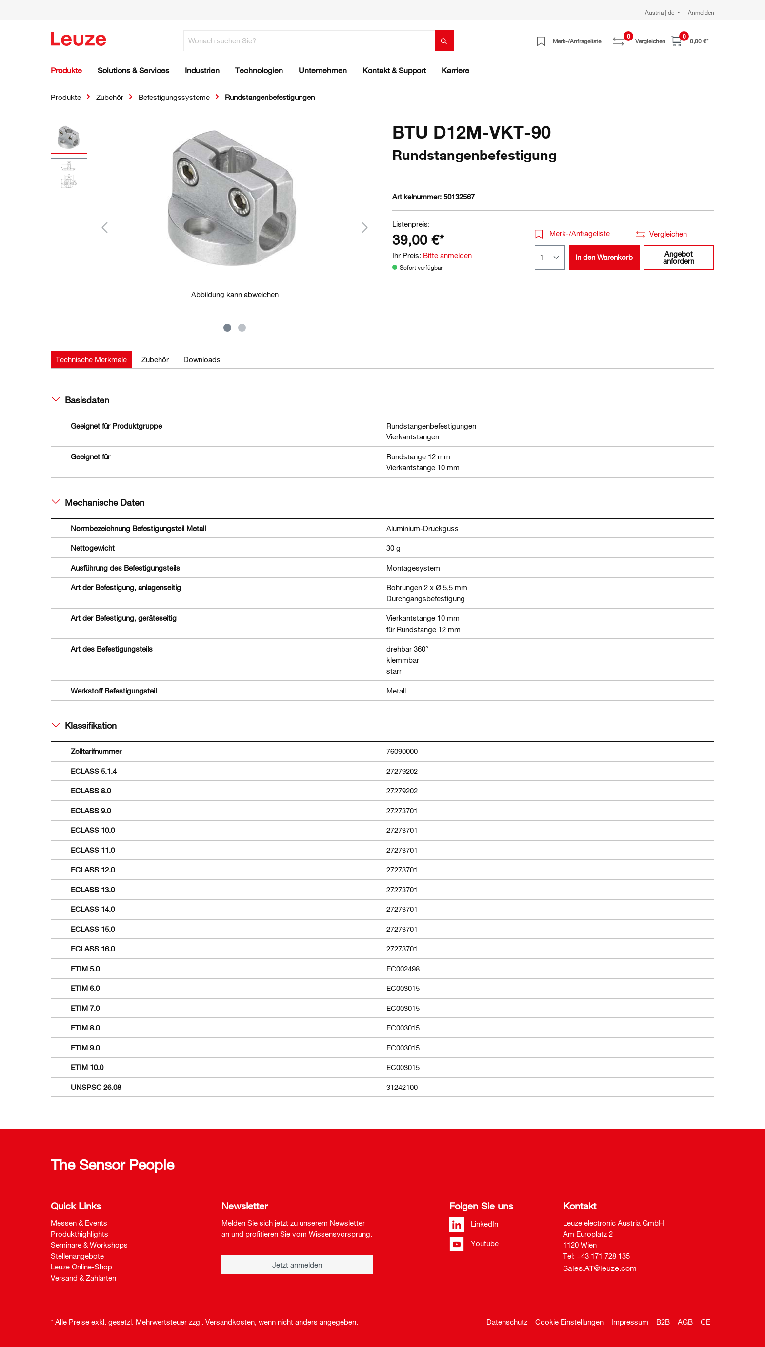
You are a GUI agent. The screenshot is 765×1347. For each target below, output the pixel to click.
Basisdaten (80, 400)
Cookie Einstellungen (569, 1321)
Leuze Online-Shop (81, 1266)
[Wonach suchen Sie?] (309, 40)
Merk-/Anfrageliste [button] (572, 233)
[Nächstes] (365, 227)
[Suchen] (444, 40)
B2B (663, 1321)
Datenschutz (506, 1321)
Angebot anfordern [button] (678, 257)
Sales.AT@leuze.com (600, 1268)
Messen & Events (79, 1222)
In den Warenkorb (604, 257)
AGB (685, 1321)
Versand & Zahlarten (83, 1277)
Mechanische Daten (98, 502)
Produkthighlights (79, 1233)
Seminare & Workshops (89, 1244)
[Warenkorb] (689, 40)
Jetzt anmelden (297, 1264)
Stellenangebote (77, 1255)
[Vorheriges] (104, 227)
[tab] (91, 359)
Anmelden (701, 12)
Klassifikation (84, 725)
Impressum (629, 1321)
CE (705, 1321)
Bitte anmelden (447, 255)
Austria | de (660, 12)
